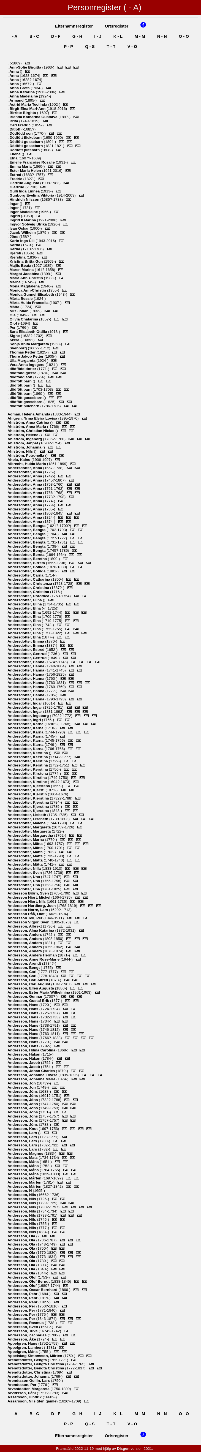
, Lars (28, 910)
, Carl (22, 972)
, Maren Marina (21, 270)
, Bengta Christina (36, 1364)
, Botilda (27, 567)
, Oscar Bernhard (32, 1290)
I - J (97, 36)
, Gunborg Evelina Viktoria (31, 195)
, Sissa (13, 340)
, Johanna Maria (31, 1079)
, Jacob (24, 1063)
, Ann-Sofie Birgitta (24, 67)
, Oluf (22, 1286)
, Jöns (13, 237)
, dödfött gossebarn (25, 398)
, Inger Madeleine (23, 212)
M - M (140, 36)
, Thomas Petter (22, 352)
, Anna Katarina (21, 92)
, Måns (23, 1162)
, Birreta (26, 563)
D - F (55, 36)
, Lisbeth (27, 815)
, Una (24, 877)
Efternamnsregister (74, 26)
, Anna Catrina (28, 422)
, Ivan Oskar (18, 228)
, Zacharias (27, 1335)
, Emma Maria (19, 166)
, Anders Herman (32, 955)
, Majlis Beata (19, 265)
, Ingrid (14, 216)
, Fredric (15, 179)
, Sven (25, 873)
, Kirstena (28, 773)
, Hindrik (25, 1397)
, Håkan (24, 1054)
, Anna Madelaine (23, 96)
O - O (184, 36)
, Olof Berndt (29, 1281)
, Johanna (24, 447)
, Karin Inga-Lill (21, 241)
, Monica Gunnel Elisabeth (31, 294)
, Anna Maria (27, 427)
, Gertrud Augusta (23, 183)
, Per (12, 327)
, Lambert (25, 1347)
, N (20, 1191)
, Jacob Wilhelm (22, 232)
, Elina (25, 600)
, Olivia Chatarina (23, 319)
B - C (34, 36)
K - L (118, 36)
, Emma (26, 641)
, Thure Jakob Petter (25, 356)
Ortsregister (117, 26)
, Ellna (25, 604)
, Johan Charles (31, 1071)
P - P (68, 46)
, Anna (13, 71)
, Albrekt (25, 926)
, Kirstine (27, 782)
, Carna (25, 575)
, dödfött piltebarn (23, 406)
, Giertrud (16, 187)
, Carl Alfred (28, 980)
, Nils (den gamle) (33, 1401)
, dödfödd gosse (22, 373)
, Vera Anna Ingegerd (26, 365)
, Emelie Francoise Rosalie (31, 162)
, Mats (23, 1157)
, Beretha (27, 559)
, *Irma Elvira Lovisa (32, 418)
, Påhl (22, 1393)
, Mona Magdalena (24, 286)
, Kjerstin (27, 794)
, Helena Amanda (29, 414)
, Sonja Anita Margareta (28, 344)
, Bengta (27, 526)
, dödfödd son (20, 377)
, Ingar (13, 204)
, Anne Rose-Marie (34, 959)
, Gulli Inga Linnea (24, 191)
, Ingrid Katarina (22, 220)
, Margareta (29, 827)
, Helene (23, 435)
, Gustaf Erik (28, 1001)
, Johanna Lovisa (32, 1075)
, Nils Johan (18, 311)
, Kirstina (27, 778)
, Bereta (26, 555)
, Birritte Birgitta (22, 113)
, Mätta (13, 307)
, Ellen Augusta (31, 988)
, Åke (22, 1339)
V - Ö (132, 46)
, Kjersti (14, 253)
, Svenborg (17, 348)
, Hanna (26, 662)
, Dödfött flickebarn (25, 137)
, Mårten (24, 1178)
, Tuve (23, 1331)
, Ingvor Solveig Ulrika (27, 224)
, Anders (25, 934)
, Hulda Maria (27, 464)
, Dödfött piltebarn (24, 150)
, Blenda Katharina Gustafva (32, 117)
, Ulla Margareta (21, 360)
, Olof (12, 323)
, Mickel (29, 897)
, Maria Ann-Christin (25, 278)
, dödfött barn (19, 381)
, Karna (14, 245)
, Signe (14, 336)
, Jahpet (23, 443)
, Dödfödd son (20, 133)
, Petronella (26, 455)
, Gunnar (25, 996)
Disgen (123, 1448)
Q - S (90, 46)
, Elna (12, 158)
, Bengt (24, 968)
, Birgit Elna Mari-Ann (27, 109)
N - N (162, 36)
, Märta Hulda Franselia (28, 303)
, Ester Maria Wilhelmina (39, 992)
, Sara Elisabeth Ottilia (27, 332)
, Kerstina (28, 753)
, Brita (13, 121)
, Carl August (29, 984)
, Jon (22, 1083)
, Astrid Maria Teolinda (27, 104)
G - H (77, 36)
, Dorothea (28, 596)
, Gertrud (27, 654)
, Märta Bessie (20, 299)
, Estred (14, 175)
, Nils (20, 451)
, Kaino (19, 460)
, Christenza (30, 583)
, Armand (16, 100)
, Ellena (14, 154)
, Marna (14, 282)
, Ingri (24, 720)
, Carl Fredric (19, 125)
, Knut (23, 1129)
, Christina (28, 588)
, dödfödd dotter (22, 369)
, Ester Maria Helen (24, 170)
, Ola (12, 315)
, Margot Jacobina (23, 274)
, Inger (13, 208)
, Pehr (23, 1294)
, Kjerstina (17, 257)
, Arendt (24, 963)
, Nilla (24, 868)
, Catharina (29, 579)
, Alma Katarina (31, 930)
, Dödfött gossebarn (25, 142)
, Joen (32, 906)
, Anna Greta (19, 88)
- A (14, 36)
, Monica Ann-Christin (27, 290)
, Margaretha (30, 835)
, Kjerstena (29, 786)
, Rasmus (26, 1323)
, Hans (23, 1005)
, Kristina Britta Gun (25, 261)
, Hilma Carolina (31, 1050)
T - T (111, 46)
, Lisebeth (28, 819)
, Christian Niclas (31, 431)
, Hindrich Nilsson (23, 199)
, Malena (27, 823)
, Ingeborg (25, 439)
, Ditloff (14, 129)
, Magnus (25, 1153)
